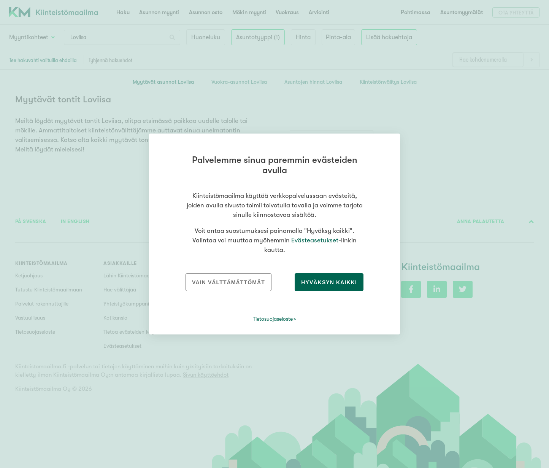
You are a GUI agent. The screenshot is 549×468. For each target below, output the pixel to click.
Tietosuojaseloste (273, 319)
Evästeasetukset (314, 240)
